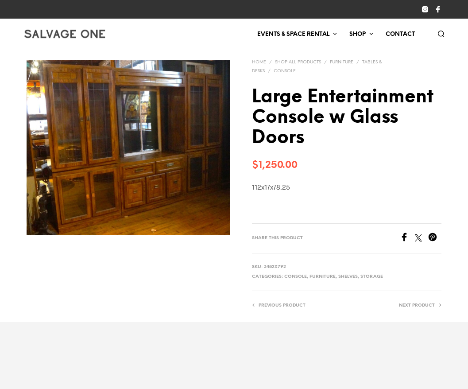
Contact (400, 34)
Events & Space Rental (293, 34)
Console (285, 71)
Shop (357, 34)
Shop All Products (298, 62)
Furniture (341, 62)
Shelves (348, 276)
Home (259, 62)
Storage (371, 276)
